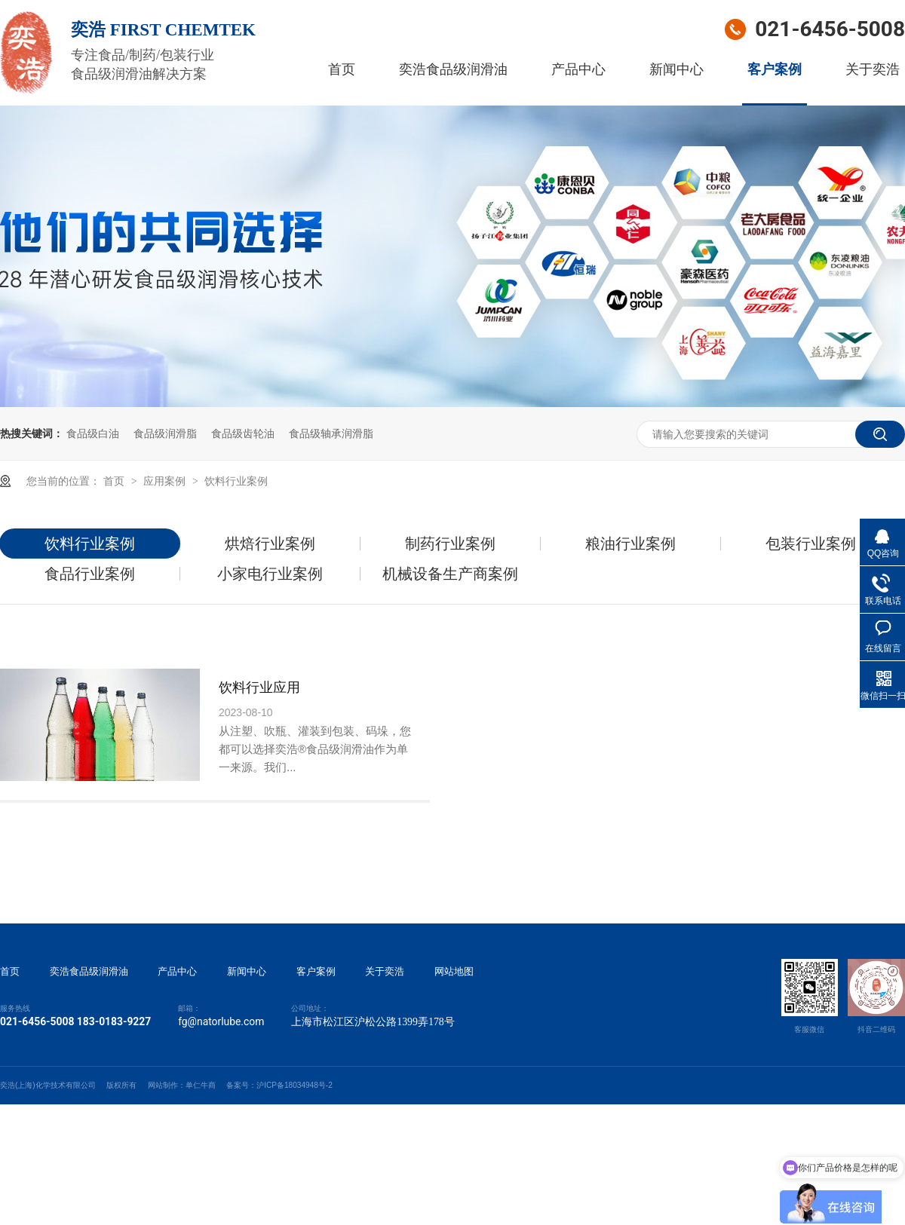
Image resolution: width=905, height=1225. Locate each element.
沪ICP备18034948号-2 (294, 1085)
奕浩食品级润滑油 (453, 69)
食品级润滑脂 (165, 433)
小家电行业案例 (270, 573)
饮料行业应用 (259, 687)
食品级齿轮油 (243, 433)
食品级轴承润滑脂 (331, 433)
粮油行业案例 (630, 543)
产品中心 (578, 69)
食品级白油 (92, 433)
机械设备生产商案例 (450, 573)
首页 (341, 69)
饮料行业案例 (236, 481)
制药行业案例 (450, 543)
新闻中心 (676, 69)
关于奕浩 (872, 69)
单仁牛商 (201, 1085)
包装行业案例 (810, 543)
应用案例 (166, 481)
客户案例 (774, 69)
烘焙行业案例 (270, 543)
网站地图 (454, 971)
